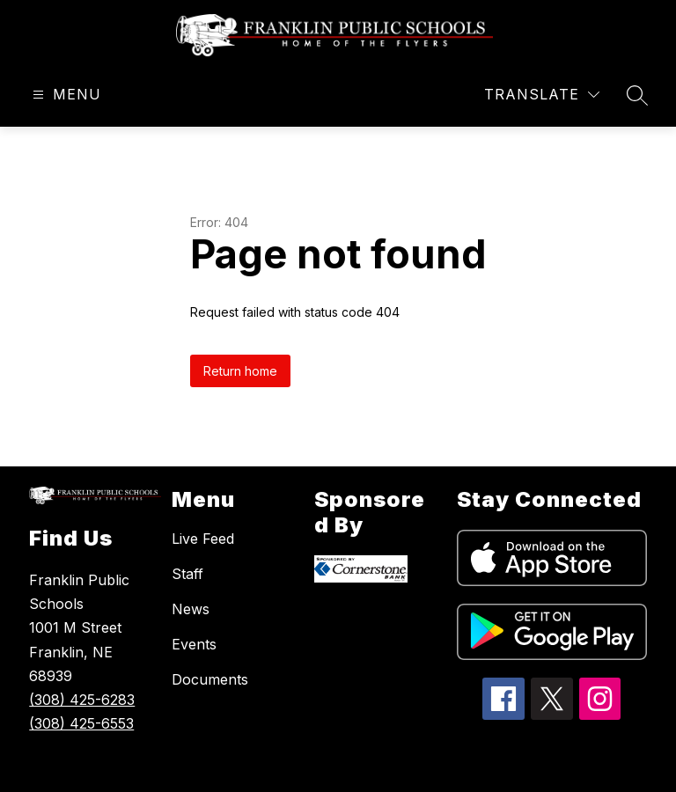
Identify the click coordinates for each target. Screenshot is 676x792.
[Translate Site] (542, 95)
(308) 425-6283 (82, 699)
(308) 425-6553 (81, 723)
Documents (210, 679)
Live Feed (203, 538)
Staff (187, 574)
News (190, 609)
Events (194, 644)
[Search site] (637, 95)
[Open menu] (64, 95)
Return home (240, 370)
